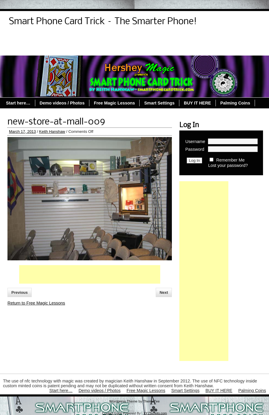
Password (194, 149)
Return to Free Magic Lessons (36, 303)
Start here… (24, 48)
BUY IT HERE (197, 103)
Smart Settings (61, 48)
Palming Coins (151, 48)
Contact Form (112, 413)
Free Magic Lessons (105, 48)
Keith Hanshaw (52, 131)
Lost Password (107, 38)
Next (164, 292)
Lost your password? (228, 165)
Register (140, 38)
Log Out (74, 38)
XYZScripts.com (155, 413)
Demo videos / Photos (34, 38)
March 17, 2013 (22, 131)
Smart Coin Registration (225, 38)
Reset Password (174, 38)
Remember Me (230, 160)
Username (195, 141)
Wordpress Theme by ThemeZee (134, 401)
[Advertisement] (90, 274)
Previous (19, 292)
